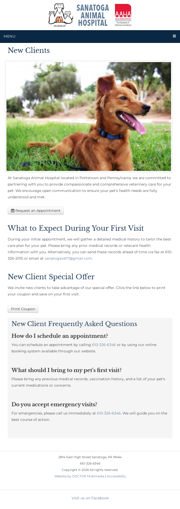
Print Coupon (23, 309)
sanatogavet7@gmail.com (68, 258)
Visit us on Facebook (90, 498)
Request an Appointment (36, 210)
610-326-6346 (104, 344)
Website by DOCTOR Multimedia (79, 476)
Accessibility (116, 476)
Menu (10, 36)
